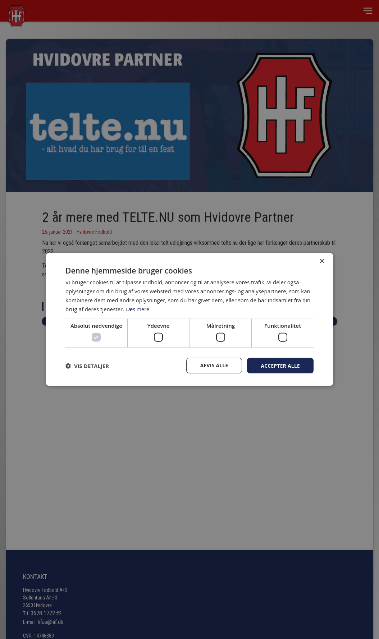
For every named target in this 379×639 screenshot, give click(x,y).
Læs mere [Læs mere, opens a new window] (137, 308)
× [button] (321, 261)
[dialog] (189, 319)
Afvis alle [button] (212, 365)
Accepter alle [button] (280, 365)
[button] (87, 365)
